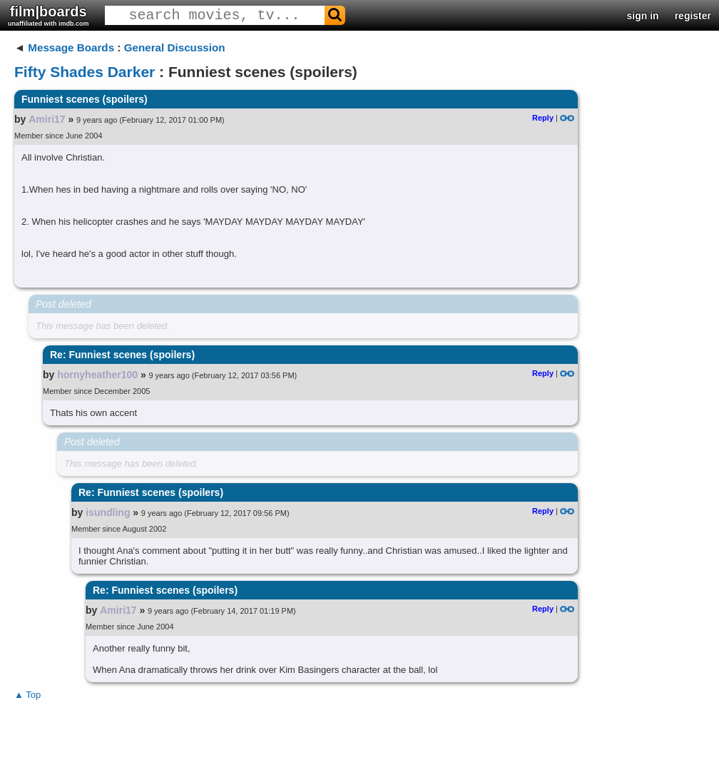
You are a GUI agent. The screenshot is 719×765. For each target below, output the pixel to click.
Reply (543, 117)
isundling (108, 512)
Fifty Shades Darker (84, 72)
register (693, 15)
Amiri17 (47, 119)
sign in (643, 15)
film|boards (48, 15)
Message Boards (71, 47)
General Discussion (174, 47)
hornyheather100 (97, 374)
